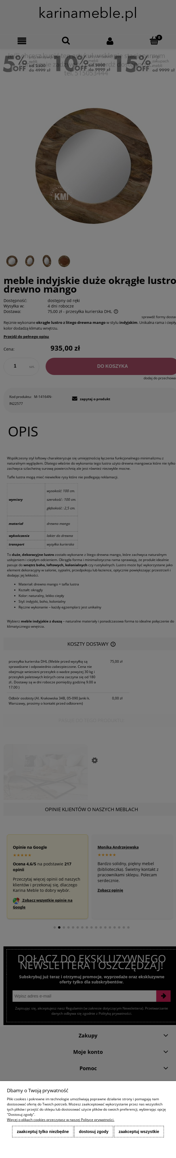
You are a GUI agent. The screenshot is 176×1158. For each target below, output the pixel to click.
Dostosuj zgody (94, 1131)
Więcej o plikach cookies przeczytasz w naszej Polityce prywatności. (60, 1119)
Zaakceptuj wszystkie (139, 1131)
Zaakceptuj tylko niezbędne (43, 1131)
